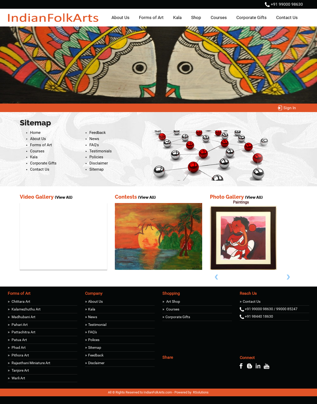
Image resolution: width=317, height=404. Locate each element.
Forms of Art (151, 17)
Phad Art (18, 347)
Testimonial (97, 325)
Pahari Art (19, 325)
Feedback (97, 132)
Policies (96, 157)
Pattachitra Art (23, 332)
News (94, 138)
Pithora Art (20, 355)
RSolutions (201, 392)
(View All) (63, 197)
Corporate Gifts (251, 17)
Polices (93, 340)
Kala (177, 17)
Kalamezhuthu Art (26, 309)
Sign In (287, 107)
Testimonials (100, 151)
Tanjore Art (20, 370)
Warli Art (18, 378)
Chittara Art (20, 301)
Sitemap (96, 169)
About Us (120, 17)
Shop (196, 17)
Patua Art (19, 340)
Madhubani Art (23, 317)
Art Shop (172, 301)
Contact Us (287, 17)
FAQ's (94, 145)
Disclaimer (98, 163)
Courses (219, 17)
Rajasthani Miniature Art (30, 363)
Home (35, 132)
